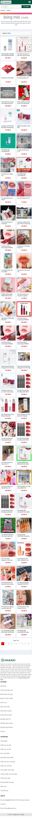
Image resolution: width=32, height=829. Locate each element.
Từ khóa (8, 10)
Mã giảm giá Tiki (5, 719)
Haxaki (22, 814)
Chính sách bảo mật (6, 690)
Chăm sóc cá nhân (6, 766)
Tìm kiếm (26, 6)
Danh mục (3, 702)
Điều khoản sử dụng (6, 694)
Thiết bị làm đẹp (5, 778)
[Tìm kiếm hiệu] (11, 6)
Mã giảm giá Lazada (6, 723)
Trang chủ (2, 10)
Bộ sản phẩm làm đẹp (7, 782)
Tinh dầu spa (4, 790)
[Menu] (30, 2)
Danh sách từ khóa (6, 715)
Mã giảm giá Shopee (6, 727)
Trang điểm (3, 741)
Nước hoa (3, 786)
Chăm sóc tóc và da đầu (7, 761)
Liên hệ (2, 731)
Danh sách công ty (6, 711)
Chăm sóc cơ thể (5, 749)
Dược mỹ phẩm (5, 753)
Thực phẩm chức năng (7, 770)
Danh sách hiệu (5, 707)
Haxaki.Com (16, 814)
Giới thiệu (3, 686)
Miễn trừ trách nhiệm (6, 698)
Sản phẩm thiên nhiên (7, 757)
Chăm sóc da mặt (5, 745)
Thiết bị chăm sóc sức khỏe (8, 774)
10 (28, 643)
